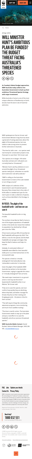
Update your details (16, 387)
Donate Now (23, 3)
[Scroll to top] (16, 453)
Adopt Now (12, 3)
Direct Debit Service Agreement (20, 440)
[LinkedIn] (7, 78)
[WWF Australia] (3, 4)
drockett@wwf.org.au (12, 329)
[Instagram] (7, 426)
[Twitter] (12, 78)
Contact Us (5, 390)
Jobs (7, 387)
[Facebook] (3, 78)
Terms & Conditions (6, 440)
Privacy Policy (14, 390)
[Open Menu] (30, 2)
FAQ (3, 387)
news (7, 28)
